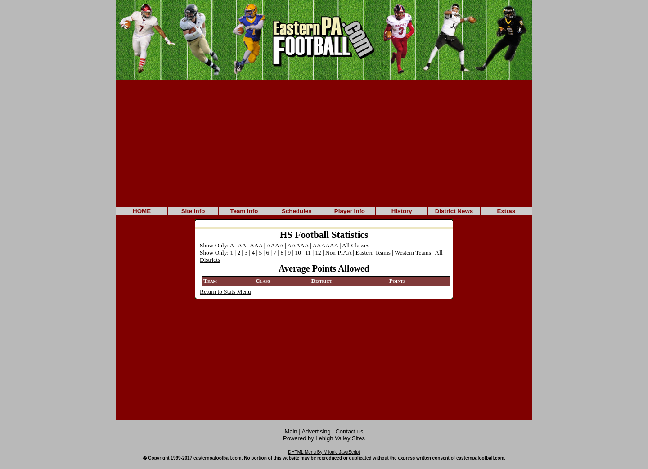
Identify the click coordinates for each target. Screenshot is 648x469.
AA (242, 245)
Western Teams (413, 252)
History (402, 211)
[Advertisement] (324, 142)
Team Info (244, 211)
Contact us (349, 431)
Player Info (349, 211)
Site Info (193, 211)
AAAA (275, 245)
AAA (256, 245)
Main (290, 431)
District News (454, 211)
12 (318, 252)
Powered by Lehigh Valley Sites (324, 438)
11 (308, 252)
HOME (142, 211)
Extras (506, 211)
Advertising (316, 431)
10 (298, 252)
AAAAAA (325, 245)
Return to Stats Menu (225, 291)
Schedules (297, 211)
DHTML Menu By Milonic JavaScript (324, 452)
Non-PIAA (338, 252)
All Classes (355, 245)
